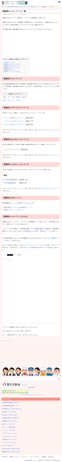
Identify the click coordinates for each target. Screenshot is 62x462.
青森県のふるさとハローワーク (11, 67)
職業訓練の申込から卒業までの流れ (11, 451)
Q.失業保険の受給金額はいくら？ (10, 405)
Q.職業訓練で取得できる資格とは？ (11, 418)
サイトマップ (24, 456)
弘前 (13, 97)
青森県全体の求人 (37, 247)
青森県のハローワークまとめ (11, 71)
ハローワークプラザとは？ (9, 430)
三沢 (9, 100)
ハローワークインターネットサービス (34, 245)
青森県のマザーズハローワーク (11, 64)
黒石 (4, 100)
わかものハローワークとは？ (9, 436)
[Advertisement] (31, 44)
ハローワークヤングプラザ (11, 149)
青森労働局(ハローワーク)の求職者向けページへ (18, 207)
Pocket (19, 255)
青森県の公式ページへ (9, 69)
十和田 (18, 100)
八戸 (9, 97)
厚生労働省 (31, 387)
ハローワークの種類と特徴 (8, 427)
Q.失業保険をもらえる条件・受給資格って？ (36, 231)
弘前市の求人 (14, 247)
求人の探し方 (5, 456)
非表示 (26, 59)
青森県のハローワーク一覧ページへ (14, 209)
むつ (13, 100)
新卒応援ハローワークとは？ (9, 439)
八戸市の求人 (23, 247)
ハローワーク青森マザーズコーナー (13, 118)
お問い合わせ (51, 456)
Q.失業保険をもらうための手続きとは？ (12, 408)
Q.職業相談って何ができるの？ (10, 421)
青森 (4, 97)
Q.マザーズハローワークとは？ (48, 130)
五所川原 (24, 97)
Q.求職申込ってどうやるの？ (9, 411)
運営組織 (44, 456)
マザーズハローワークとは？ (9, 433)
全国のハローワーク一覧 (8, 424)
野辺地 (18, 97)
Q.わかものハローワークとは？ (48, 155)
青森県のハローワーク (9, 62)
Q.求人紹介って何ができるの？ (10, 415)
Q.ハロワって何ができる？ (8, 445)
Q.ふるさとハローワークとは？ (48, 188)
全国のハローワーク (14, 456)
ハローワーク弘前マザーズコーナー (13, 124)
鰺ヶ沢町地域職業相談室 (10, 179)
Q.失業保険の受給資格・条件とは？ (11, 402)
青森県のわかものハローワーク (11, 66)
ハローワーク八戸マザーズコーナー (13, 121)
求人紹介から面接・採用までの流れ (11, 448)
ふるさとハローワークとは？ (9, 442)
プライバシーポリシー (34, 456)
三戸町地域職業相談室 (9, 183)
